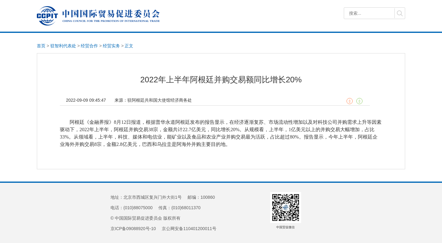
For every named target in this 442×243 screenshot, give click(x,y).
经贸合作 (89, 45)
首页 (41, 45)
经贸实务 (111, 45)
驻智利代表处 (63, 45)
